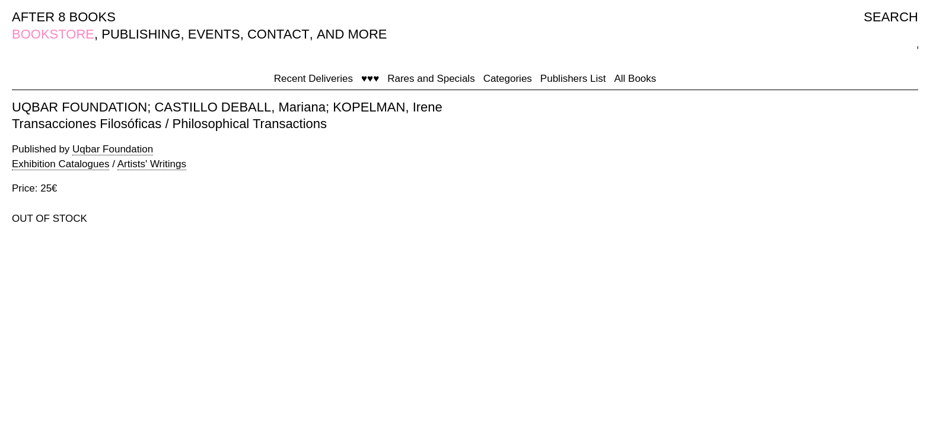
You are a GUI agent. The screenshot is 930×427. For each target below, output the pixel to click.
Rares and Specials (430, 78)
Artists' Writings (151, 164)
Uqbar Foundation (112, 149)
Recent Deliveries (313, 78)
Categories (507, 78)
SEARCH (891, 16)
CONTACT (278, 34)
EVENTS (214, 34)
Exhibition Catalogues (60, 164)
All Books (635, 78)
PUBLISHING (140, 34)
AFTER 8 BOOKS (64, 16)
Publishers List (573, 78)
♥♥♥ (370, 78)
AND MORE (352, 34)
